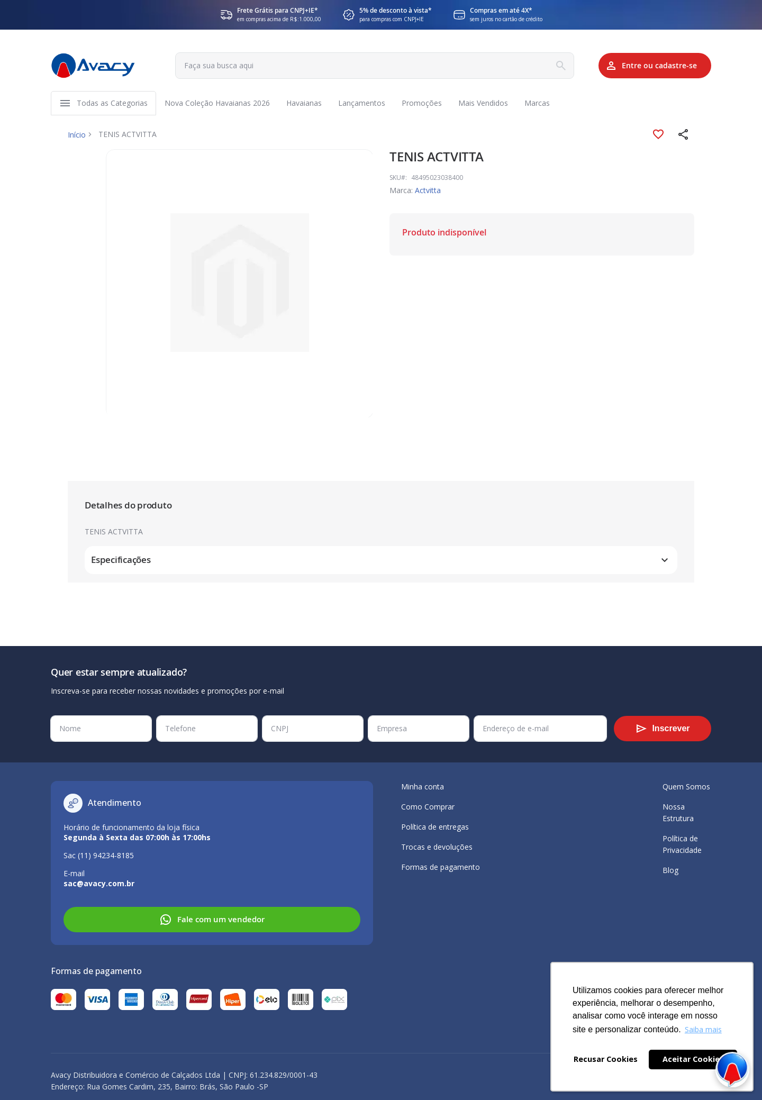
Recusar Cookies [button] (606, 1059)
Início (77, 136)
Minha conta (422, 786)
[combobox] (366, 65)
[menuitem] (112, 104)
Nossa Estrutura (678, 812)
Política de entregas (435, 827)
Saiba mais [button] (703, 1029)
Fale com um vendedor (212, 919)
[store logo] (93, 65)
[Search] (547, 65)
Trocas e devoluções (437, 847)
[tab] (381, 507)
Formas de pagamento (440, 867)
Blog (670, 870)
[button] (683, 136)
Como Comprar (428, 807)
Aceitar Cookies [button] (693, 1059)
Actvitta (428, 192)
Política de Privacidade (682, 844)
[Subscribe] (662, 728)
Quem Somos (686, 786)
